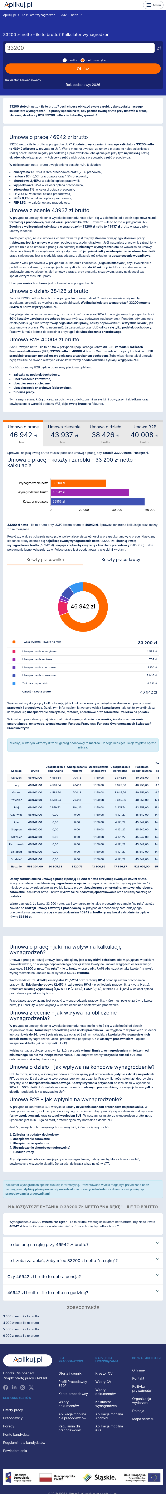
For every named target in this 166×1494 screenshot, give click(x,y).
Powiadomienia (15, 1451)
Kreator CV (104, 1373)
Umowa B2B (144, 434)
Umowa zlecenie (64, 434)
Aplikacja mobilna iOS (109, 1428)
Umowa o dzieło (105, 434)
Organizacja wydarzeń (141, 1401)
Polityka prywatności (142, 1388)
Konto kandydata (16, 1434)
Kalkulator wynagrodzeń (38, 15)
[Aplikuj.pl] (27, 1360)
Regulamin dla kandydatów (24, 1443)
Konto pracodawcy (73, 1394)
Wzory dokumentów (68, 1404)
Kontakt (138, 1378)
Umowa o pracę (23, 434)
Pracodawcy (13, 1418)
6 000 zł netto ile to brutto (21, 1335)
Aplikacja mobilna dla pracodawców (72, 1416)
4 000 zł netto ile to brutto (21, 1322)
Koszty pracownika (45, 559)
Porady (8, 1426)
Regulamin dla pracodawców (69, 1428)
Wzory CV (103, 1382)
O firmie (138, 1370)
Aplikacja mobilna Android (109, 1416)
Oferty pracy (13, 1410)
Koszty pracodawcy (120, 559)
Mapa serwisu (143, 1419)
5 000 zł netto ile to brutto (21, 1329)
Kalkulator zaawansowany (23, 80)
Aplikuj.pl (18, 5)
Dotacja (138, 1411)
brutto (72, 60)
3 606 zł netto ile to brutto (21, 1316)
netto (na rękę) (96, 60)
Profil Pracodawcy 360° (72, 1384)
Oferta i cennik (70, 1373)
